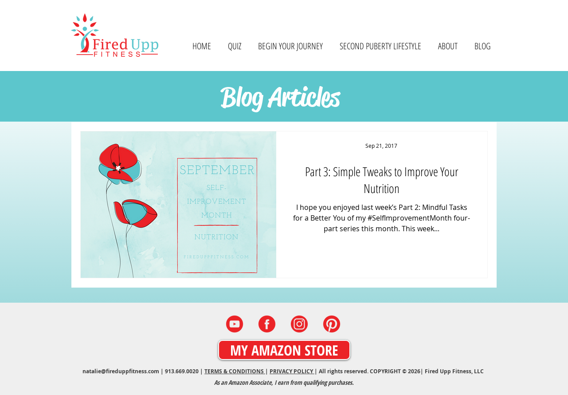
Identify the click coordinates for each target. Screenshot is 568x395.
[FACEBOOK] (267, 324)
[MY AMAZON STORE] (284, 350)
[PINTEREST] (332, 324)
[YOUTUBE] (235, 324)
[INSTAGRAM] (299, 324)
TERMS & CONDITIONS (234, 371)
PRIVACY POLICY (292, 371)
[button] (448, 46)
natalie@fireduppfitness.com (120, 371)
